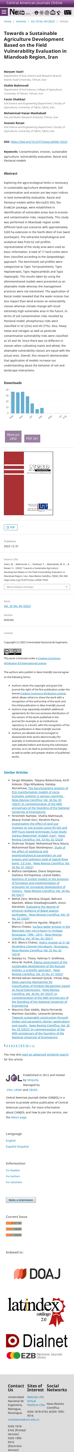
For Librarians (14, 1182)
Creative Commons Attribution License (43, 693)
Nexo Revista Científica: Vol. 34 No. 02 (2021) (37, 936)
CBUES (33, 1090)
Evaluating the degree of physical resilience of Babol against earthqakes (35, 910)
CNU (10, 1090)
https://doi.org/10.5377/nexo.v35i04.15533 (39, 142)
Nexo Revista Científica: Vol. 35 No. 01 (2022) (37, 972)
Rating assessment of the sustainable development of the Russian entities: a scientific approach (39, 966)
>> (33, 1045)
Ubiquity (32, 1080)
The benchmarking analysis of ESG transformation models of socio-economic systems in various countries (40, 792)
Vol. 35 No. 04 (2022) (43, 21)
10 (26, 1045)
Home (7, 21)
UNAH (18, 1090)
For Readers (13, 1170)
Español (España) (17, 1146)
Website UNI (35, 1397)
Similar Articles (16, 772)
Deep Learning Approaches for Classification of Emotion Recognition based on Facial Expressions (41, 986)
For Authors (13, 1176)
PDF (12, 527)
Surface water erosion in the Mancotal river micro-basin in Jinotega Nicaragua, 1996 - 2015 (41, 930)
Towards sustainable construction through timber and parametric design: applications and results (41, 1021)
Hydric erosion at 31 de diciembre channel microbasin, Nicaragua (41, 944)
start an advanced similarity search (45, 1054)
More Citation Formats (20, 587)
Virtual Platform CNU (36, 1403)
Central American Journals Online (34, 2)
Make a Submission (21, 1200)
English (11, 1140)
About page (18, 1117)
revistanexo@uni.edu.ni (23, 1419)
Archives (21, 21)
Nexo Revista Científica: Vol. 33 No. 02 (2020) (38, 837)
